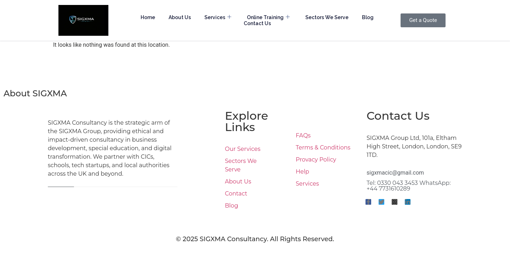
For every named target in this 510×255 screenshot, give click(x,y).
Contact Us (257, 23)
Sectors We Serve (326, 17)
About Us (180, 17)
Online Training (268, 17)
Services (217, 17)
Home (148, 17)
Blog (368, 17)
